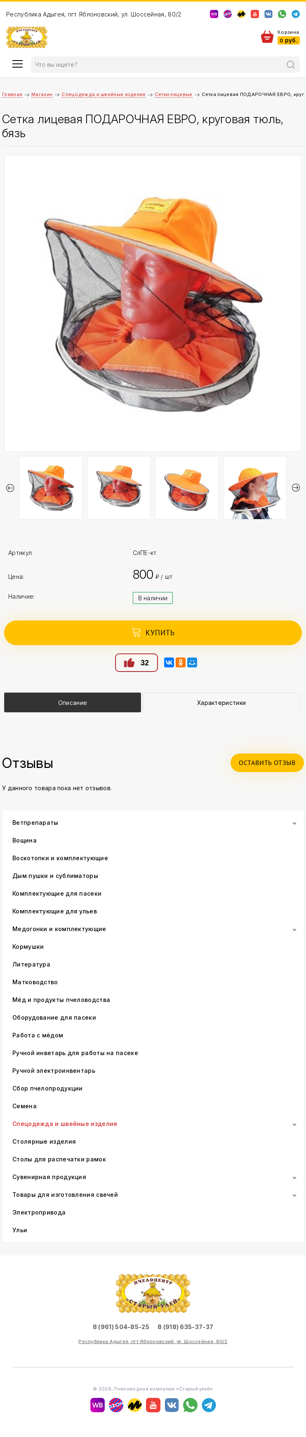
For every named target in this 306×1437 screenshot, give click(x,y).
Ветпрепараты (35, 822)
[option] (153, 303)
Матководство (35, 981)
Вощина (24, 840)
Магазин (41, 94)
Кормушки (28, 946)
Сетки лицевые (174, 94)
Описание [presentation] (72, 702)
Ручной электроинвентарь (53, 1070)
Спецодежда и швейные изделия (103, 94)
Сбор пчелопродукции (47, 1088)
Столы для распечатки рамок (59, 1159)
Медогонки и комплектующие (59, 928)
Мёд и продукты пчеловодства (61, 999)
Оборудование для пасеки (54, 1017)
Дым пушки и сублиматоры (55, 875)
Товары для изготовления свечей (65, 1194)
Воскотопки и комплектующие (60, 857)
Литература (31, 964)
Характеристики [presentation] (221, 702)
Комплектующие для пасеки (56, 893)
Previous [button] (10, 488)
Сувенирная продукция (49, 1176)
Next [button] (296, 488)
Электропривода (39, 1212)
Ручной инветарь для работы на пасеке (75, 1052)
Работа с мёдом (37, 1035)
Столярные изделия (44, 1141)
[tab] (72, 702)
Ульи (19, 1229)
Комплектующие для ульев (54, 911)
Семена (24, 1105)
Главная (12, 94)
